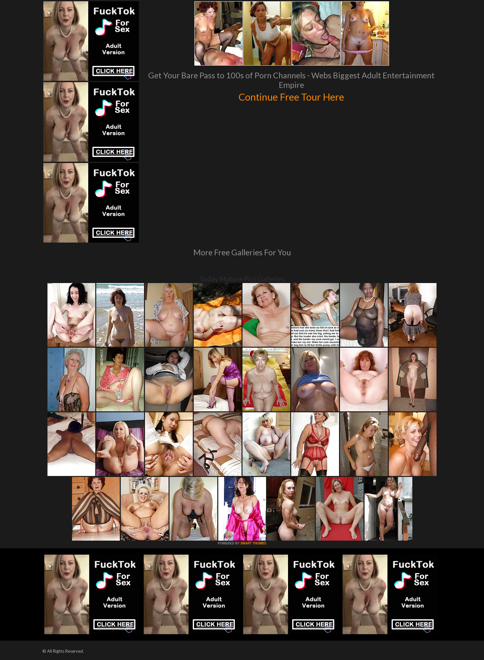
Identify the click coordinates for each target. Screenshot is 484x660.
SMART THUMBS (253, 543)
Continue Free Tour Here (291, 96)
